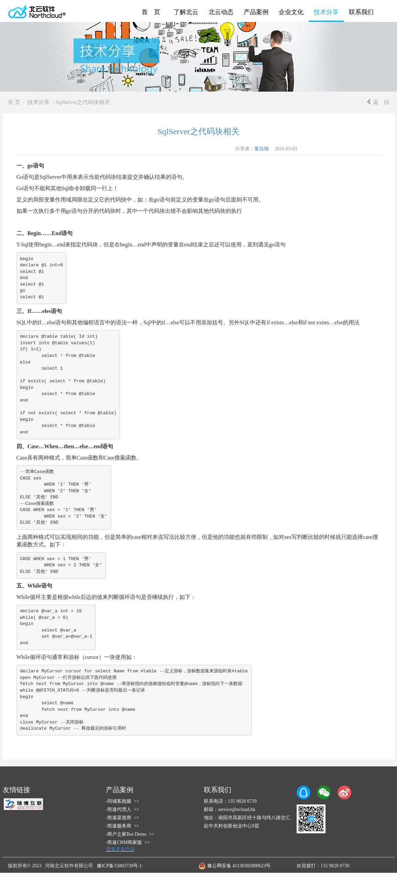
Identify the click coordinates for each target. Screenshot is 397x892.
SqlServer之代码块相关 (198, 131)
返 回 (377, 102)
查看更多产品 (120, 849)
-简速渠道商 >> (122, 817)
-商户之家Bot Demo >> (130, 834)
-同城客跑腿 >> (122, 801)
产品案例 (256, 12)
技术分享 (326, 12)
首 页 (151, 12)
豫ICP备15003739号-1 (119, 865)
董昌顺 (261, 148)
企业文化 (291, 12)
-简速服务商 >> (122, 826)
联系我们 (361, 12)
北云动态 (221, 12)
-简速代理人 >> (122, 809)
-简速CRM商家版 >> (128, 842)
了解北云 (186, 12)
